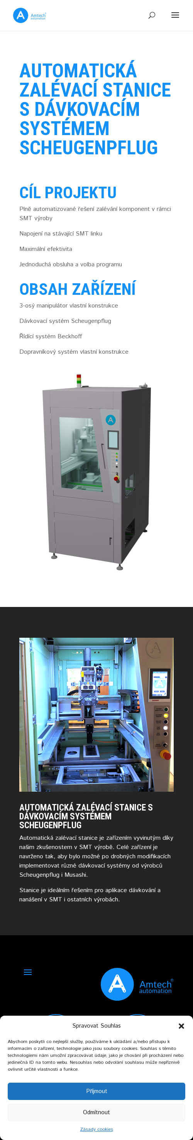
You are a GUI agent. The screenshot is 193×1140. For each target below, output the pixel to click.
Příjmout (96, 1091)
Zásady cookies (96, 1129)
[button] (181, 1026)
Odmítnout (96, 1112)
